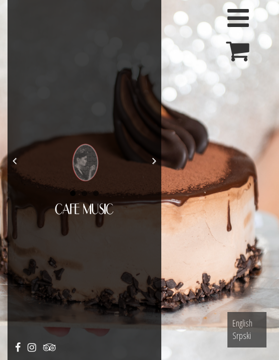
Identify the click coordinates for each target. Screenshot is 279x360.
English (242, 323)
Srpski (241, 336)
